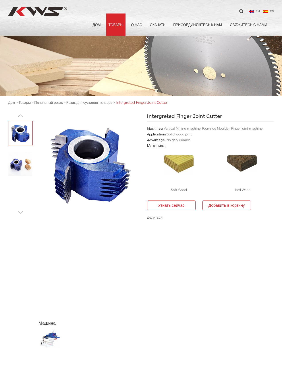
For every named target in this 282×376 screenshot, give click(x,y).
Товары (115, 25)
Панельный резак (48, 102)
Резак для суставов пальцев (89, 102)
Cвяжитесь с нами (248, 25)
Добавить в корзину (227, 205)
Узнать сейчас (171, 205)
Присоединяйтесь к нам (197, 25)
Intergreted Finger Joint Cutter (142, 102)
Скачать (158, 25)
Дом (97, 25)
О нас (136, 25)
